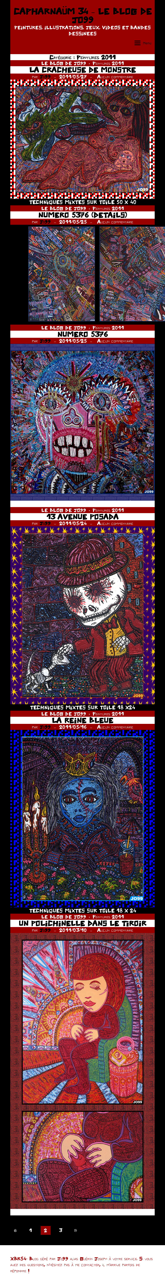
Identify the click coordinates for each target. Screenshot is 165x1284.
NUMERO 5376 (82, 334)
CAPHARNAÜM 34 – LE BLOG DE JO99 (82, 15)
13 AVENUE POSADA (82, 516)
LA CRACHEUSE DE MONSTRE (82, 69)
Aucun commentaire (115, 77)
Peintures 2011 (108, 63)
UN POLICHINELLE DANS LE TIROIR (82, 923)
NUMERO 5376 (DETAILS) (82, 215)
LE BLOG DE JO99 (63, 63)
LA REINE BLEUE (82, 720)
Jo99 (45, 77)
